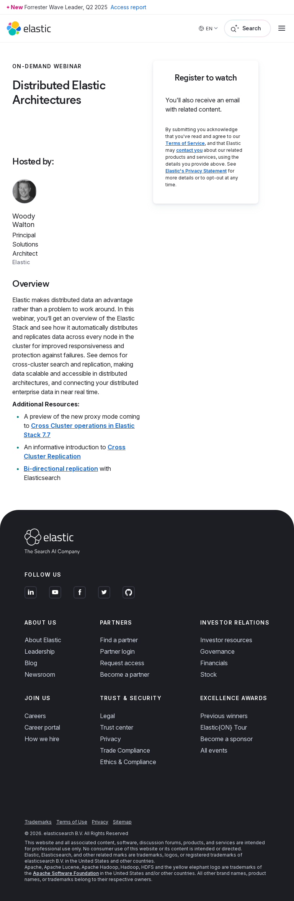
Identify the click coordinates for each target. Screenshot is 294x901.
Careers (35, 716)
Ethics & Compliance (128, 762)
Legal (107, 716)
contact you (189, 150)
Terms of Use (71, 822)
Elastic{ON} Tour (223, 727)
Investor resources (226, 640)
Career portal (42, 727)
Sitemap (122, 822)
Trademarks (38, 822)
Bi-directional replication (61, 468)
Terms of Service (185, 143)
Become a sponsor (226, 739)
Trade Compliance (125, 750)
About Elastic (42, 640)
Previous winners (224, 716)
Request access (122, 663)
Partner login (117, 651)
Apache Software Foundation (66, 873)
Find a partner (119, 640)
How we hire (41, 739)
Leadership (39, 651)
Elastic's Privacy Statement (196, 171)
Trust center (116, 727)
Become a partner (124, 674)
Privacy (110, 739)
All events (213, 750)
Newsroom (39, 674)
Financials (214, 663)
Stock (208, 674)
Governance (217, 651)
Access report (128, 7)
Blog (30, 663)
